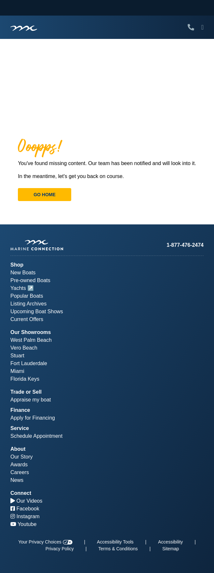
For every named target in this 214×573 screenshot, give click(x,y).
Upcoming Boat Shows (36, 311)
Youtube (23, 524)
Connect (20, 493)
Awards (19, 464)
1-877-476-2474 (185, 245)
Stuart (17, 355)
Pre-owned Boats (30, 280)
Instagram (25, 516)
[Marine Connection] (23, 27)
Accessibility (170, 541)
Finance (20, 410)
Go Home (44, 194)
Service (19, 428)
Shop (16, 265)
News (16, 480)
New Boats (22, 272)
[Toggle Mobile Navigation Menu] (202, 27)
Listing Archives (28, 303)
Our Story (21, 457)
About (17, 449)
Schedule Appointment (36, 436)
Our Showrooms (30, 332)
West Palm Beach (31, 340)
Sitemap (170, 548)
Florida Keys (24, 379)
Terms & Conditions (118, 548)
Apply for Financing (32, 418)
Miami (17, 371)
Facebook (24, 508)
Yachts (18, 288)
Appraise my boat (30, 399)
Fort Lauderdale (28, 363)
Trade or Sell (26, 392)
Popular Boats (26, 296)
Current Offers (26, 319)
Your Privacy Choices (45, 541)
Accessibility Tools (115, 541)
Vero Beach (23, 348)
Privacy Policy (60, 548)
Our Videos (26, 501)
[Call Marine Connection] (191, 27)
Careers (19, 472)
